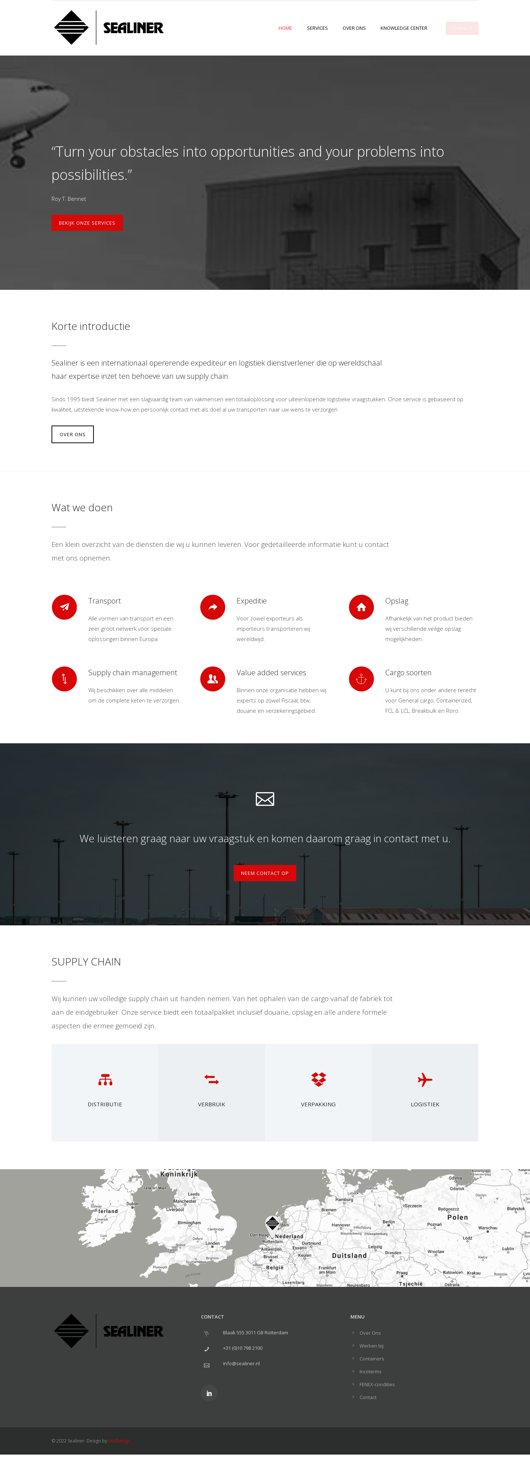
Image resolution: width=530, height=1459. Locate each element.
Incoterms (371, 1371)
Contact (368, 1397)
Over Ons (354, 28)
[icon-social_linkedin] (209, 1393)
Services (317, 28)
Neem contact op (265, 873)
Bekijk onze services (87, 223)
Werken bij (372, 1345)
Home (285, 28)
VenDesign (119, 1441)
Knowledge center (404, 28)
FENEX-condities (377, 1384)
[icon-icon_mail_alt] (265, 797)
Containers (372, 1358)
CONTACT (462, 28)
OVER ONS (73, 434)
